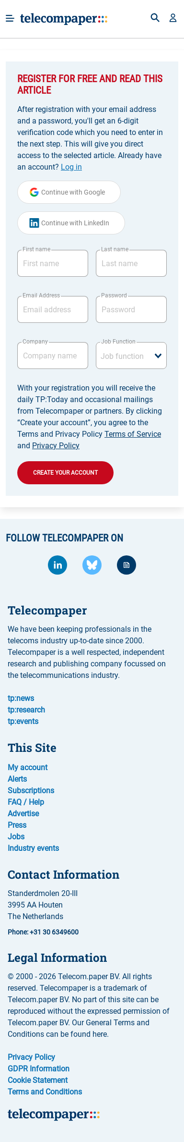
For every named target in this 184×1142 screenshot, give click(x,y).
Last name (114, 249)
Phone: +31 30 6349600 (43, 932)
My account (27, 767)
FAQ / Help (26, 802)
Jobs (16, 836)
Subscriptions (31, 790)
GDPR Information (38, 1068)
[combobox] (131, 355)
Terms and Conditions (45, 1091)
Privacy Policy (56, 445)
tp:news (21, 698)
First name (36, 249)
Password (114, 295)
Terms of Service (132, 434)
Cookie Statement (38, 1080)
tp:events (23, 721)
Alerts (17, 779)
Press (17, 825)
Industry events (33, 848)
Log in (71, 167)
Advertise (23, 813)
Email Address (41, 295)
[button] (173, 19)
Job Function (118, 341)
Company (35, 341)
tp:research (26, 709)
